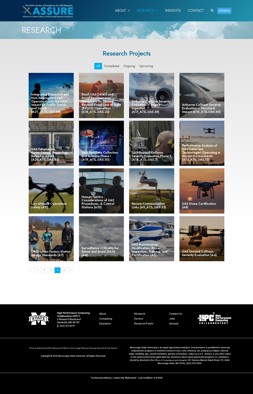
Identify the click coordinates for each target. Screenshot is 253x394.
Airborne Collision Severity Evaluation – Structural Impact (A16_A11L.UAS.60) (201, 108)
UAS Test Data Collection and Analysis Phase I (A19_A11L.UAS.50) (100, 156)
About (102, 313)
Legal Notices (82, 348)
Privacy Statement (36, 348)
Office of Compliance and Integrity (170, 360)
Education (105, 323)
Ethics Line (68, 348)
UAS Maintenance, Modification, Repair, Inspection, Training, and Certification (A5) (149, 249)
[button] (128, 11)
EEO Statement (54, 348)
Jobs (172, 318)
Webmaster (131, 377)
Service (138, 318)
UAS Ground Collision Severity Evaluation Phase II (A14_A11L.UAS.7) (151, 156)
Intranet (173, 323)
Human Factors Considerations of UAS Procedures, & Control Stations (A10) (98, 202)
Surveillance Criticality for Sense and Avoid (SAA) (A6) (100, 251)
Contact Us (175, 313)
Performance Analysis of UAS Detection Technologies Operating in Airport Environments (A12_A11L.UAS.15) (201, 152)
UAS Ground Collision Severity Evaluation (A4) (199, 253)
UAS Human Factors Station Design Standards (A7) (50, 253)
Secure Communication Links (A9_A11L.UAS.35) (149, 205)
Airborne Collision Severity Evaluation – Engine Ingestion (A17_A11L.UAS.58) (151, 106)
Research (139, 313)
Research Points (143, 323)
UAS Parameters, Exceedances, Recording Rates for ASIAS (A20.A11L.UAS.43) (49, 154)
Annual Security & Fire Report (105, 348)
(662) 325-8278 (68, 325)
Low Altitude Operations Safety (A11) (49, 205)
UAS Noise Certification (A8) (199, 205)
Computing (105, 318)
